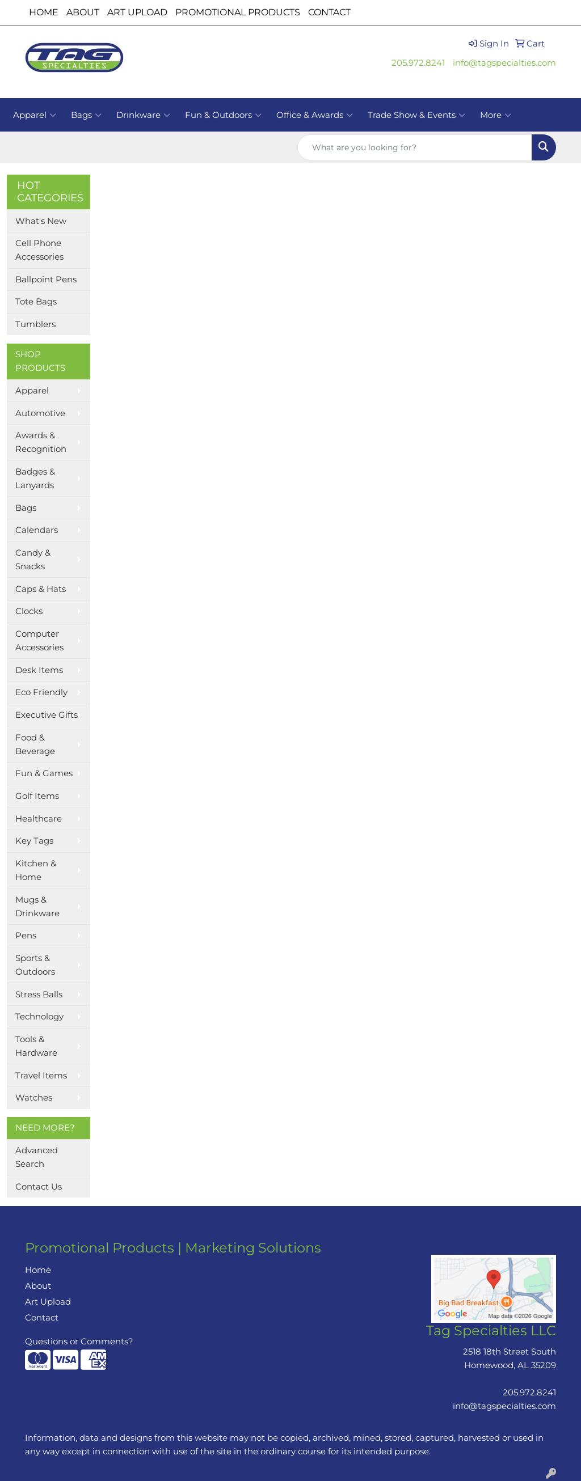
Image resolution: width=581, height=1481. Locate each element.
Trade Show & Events (416, 115)
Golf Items (37, 796)
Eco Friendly (41, 692)
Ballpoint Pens (46, 279)
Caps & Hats (40, 589)
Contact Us (38, 1187)
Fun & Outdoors (223, 115)
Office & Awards (314, 115)
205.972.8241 (418, 63)
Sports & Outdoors (35, 965)
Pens (25, 935)
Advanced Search (36, 1157)
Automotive (40, 413)
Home (38, 1270)
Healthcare (38, 819)
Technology (39, 1017)
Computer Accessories (39, 641)
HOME (43, 12)
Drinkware (143, 115)
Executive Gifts (46, 715)
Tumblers (35, 324)
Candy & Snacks (32, 560)
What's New (40, 221)
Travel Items (41, 1075)
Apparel (34, 115)
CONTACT (329, 12)
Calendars (36, 530)
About (38, 1286)
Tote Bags (36, 302)
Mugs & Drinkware (37, 907)
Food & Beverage (35, 744)
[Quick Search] (414, 147)
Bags (86, 115)
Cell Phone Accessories (39, 250)
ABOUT (82, 12)
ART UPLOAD (137, 12)
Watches (33, 1098)
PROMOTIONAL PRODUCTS (237, 12)
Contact (41, 1318)
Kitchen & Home (35, 870)
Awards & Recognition (40, 442)
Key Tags (34, 841)
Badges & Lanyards (35, 478)
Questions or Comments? (79, 1341)
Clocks (29, 611)
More (495, 115)
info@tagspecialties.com (504, 63)
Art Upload (48, 1302)
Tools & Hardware (36, 1046)
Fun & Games (44, 773)
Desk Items (39, 670)
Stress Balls (38, 994)
